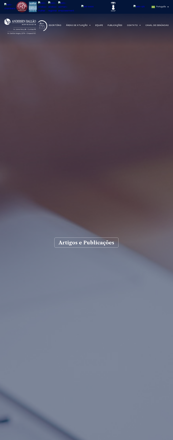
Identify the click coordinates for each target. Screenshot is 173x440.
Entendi (161, 436)
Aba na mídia (54, 354)
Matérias (10, 354)
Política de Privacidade (48, 437)
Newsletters (102, 354)
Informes (78, 354)
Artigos (31, 354)
